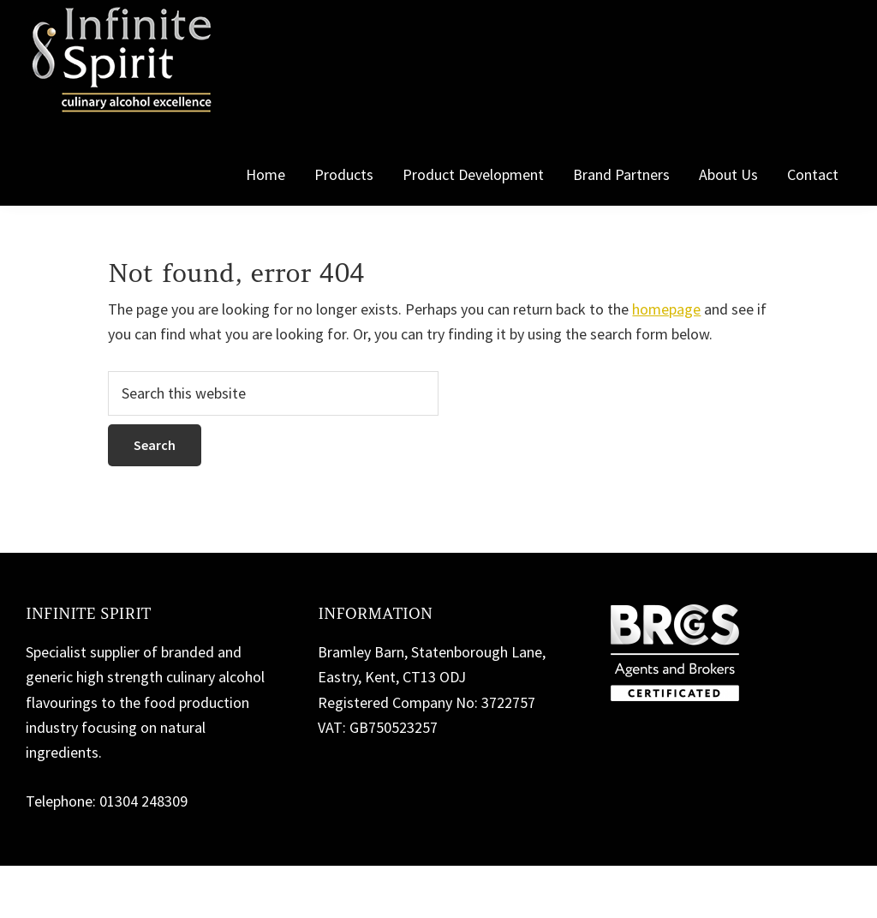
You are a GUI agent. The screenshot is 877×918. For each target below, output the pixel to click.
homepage (666, 309)
